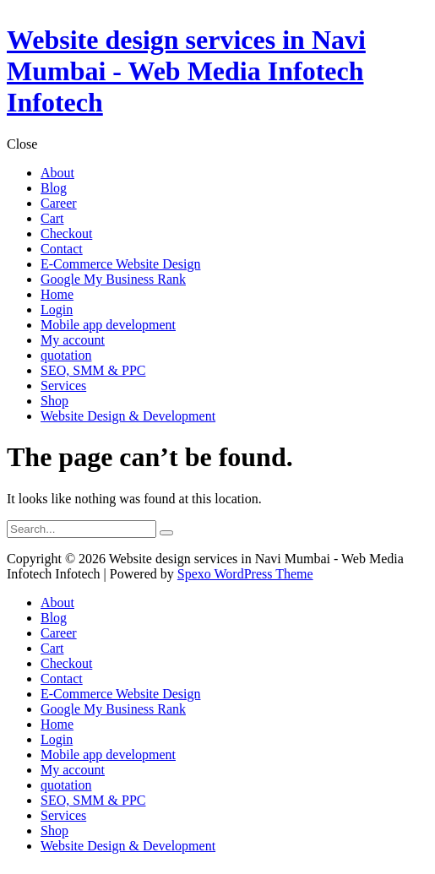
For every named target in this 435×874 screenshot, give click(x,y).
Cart (52, 648)
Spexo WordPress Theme (245, 574)
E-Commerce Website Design (120, 694)
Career (59, 633)
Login (57, 739)
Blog (54, 618)
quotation (66, 785)
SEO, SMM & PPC (93, 800)
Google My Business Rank (113, 709)
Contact (62, 678)
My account (73, 770)
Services (63, 815)
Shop (54, 830)
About (57, 602)
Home (57, 724)
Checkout (66, 663)
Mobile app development (108, 754)
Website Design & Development (128, 846)
